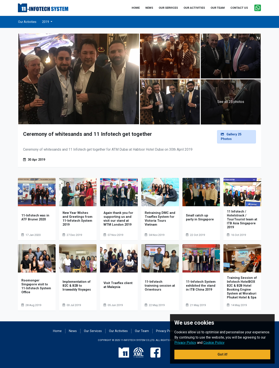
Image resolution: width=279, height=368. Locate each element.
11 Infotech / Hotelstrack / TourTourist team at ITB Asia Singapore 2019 (242, 219)
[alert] (236, 136)
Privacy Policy (166, 331)
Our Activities (27, 22)
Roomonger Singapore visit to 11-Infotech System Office (36, 286)
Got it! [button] (222, 354)
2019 (46, 22)
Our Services (93, 331)
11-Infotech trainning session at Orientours (160, 285)
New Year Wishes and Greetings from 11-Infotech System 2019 (77, 219)
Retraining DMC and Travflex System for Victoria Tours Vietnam (160, 219)
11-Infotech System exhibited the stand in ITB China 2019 (201, 285)
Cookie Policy (214, 343)
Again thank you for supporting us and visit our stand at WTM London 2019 (118, 219)
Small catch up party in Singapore (200, 217)
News (73, 331)
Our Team (142, 331)
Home (57, 331)
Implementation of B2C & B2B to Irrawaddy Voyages (77, 285)
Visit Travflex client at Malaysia (118, 285)
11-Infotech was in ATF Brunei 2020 (35, 217)
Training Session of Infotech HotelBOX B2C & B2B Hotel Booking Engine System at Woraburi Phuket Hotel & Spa (242, 287)
